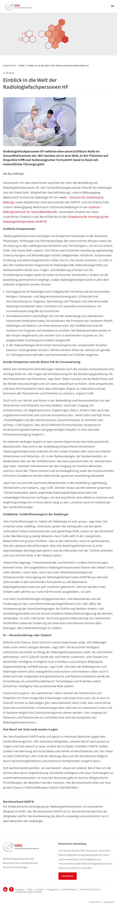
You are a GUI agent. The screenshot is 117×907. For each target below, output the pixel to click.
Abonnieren (68, 876)
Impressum (109, 902)
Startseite (9, 65)
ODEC (5, 889)
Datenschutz (95, 902)
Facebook (11, 889)
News (22, 65)
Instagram (19, 889)
